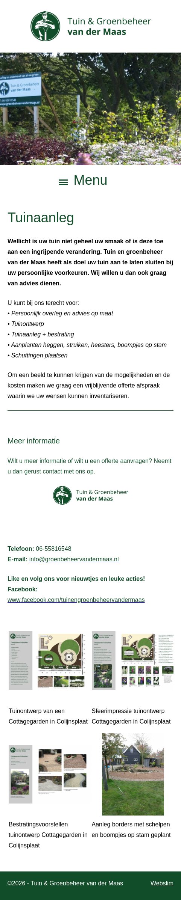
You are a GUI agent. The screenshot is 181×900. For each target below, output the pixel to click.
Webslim (162, 883)
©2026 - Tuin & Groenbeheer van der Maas (65, 883)
